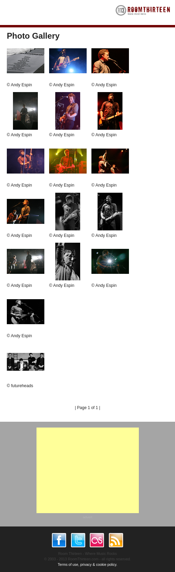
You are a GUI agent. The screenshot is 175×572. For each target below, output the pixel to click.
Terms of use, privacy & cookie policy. (87, 564)
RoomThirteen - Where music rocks (143, 12)
